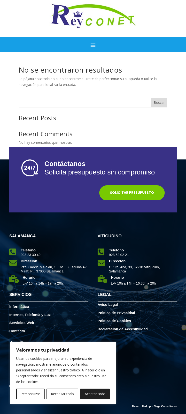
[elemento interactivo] (93, 27)
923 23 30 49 (30, 255)
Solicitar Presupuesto (132, 192)
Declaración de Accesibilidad (123, 329)
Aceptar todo (95, 393)
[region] (63, 373)
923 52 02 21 (119, 255)
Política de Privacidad (116, 313)
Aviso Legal (108, 304)
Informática (19, 306)
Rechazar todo (62, 393)
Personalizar (30, 393)
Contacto (17, 331)
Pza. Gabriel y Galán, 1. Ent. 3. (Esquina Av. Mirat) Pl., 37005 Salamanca (54, 269)
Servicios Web (21, 323)
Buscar (159, 102)
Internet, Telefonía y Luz (30, 315)
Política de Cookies (114, 321)
